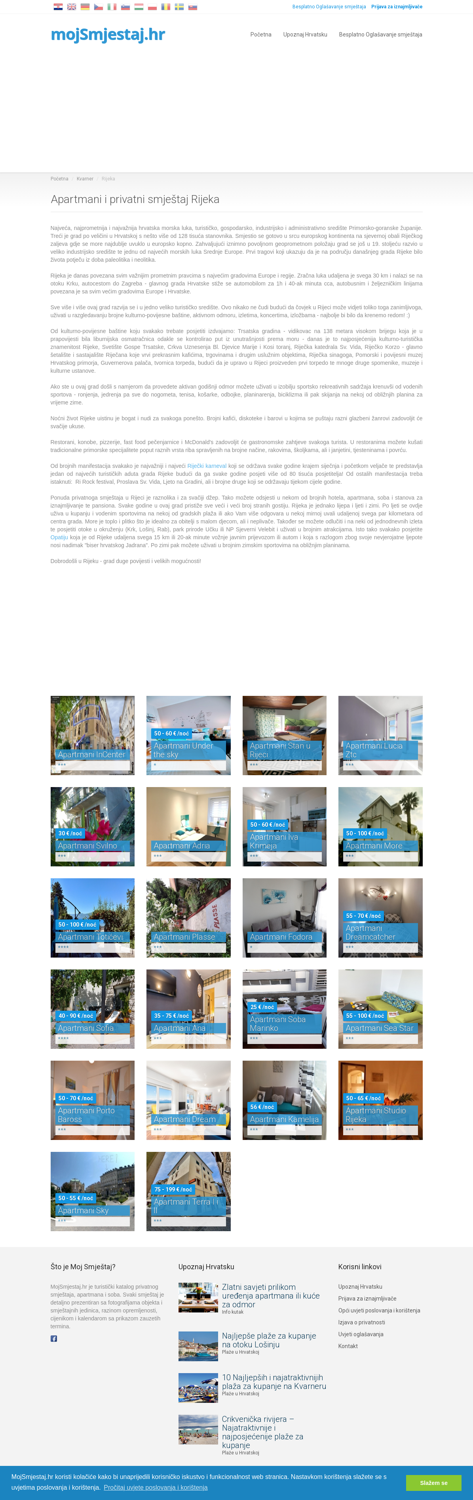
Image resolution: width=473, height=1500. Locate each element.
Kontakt (348, 1346)
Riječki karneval (206, 466)
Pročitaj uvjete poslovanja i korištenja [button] (155, 1487)
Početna (261, 33)
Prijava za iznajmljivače (367, 1298)
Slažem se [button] (434, 1483)
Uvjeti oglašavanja (361, 1334)
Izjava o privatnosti (361, 1322)
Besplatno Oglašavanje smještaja (329, 7)
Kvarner (85, 179)
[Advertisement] (237, 113)
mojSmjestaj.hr (108, 33)
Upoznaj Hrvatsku (305, 33)
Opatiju (59, 537)
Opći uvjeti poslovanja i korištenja (379, 1310)
